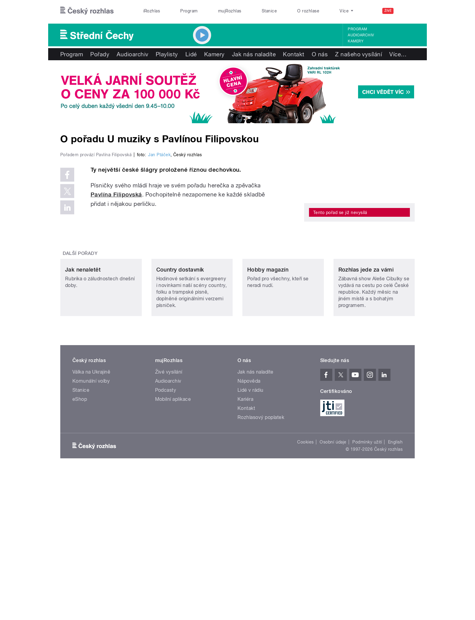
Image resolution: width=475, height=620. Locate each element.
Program (189, 10)
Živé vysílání (168, 519)
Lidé (191, 54)
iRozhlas (151, 10)
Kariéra (245, 546)
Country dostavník (180, 417)
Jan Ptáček (159, 283)
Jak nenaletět (83, 417)
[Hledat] (406, 11)
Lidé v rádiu (251, 537)
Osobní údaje (333, 589)
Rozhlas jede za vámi (366, 417)
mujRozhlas (229, 10)
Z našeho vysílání (358, 54)
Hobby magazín (267, 417)
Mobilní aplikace (173, 546)
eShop (79, 546)
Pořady (99, 54)
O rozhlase (308, 10)
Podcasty (165, 537)
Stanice (269, 10)
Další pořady (80, 360)
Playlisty (167, 54)
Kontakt (293, 54)
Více (398, 54)
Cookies (305, 589)
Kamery (356, 41)
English (395, 589)
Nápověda (249, 528)
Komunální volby (91, 528)
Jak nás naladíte (254, 54)
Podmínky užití (367, 589)
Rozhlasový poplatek (261, 564)
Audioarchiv (361, 35)
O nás (320, 54)
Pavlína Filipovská (116, 323)
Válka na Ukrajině (91, 519)
